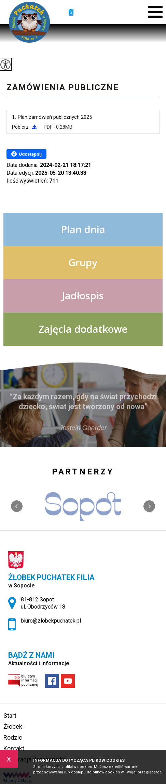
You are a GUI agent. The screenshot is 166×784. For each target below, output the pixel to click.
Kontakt (13, 748)
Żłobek (12, 726)
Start (9, 715)
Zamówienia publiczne (62, 87)
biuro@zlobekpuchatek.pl (71, 13)
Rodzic (12, 737)
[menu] (155, 12)
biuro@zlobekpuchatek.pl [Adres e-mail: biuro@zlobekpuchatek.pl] (51, 620)
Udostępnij (26, 154)
